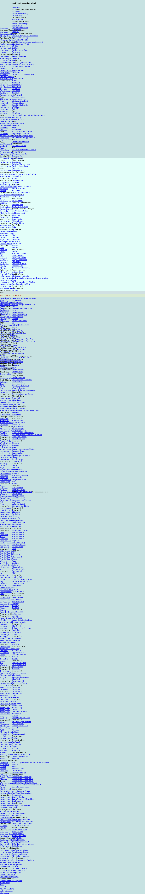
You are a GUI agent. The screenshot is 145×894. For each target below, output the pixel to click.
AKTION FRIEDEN (7, 889)
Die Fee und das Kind (8, 121)
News (2, 885)
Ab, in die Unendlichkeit (9, 213)
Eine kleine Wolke (6, 590)
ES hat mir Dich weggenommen (11, 158)
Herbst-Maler (5, 498)
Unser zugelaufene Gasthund (10, 844)
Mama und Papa (6, 123)
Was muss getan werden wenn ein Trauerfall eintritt (18, 783)
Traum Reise (4, 659)
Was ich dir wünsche (7, 174)
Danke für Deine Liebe (8, 807)
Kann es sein (4, 138)
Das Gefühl (4, 217)
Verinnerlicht (5, 211)
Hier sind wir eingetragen (9, 877)
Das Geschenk (5, 73)
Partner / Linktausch (7, 875)
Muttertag (3, 113)
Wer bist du (4, 445)
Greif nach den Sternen (8, 162)
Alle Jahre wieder (6, 429)
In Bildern (3, 826)
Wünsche (3, 665)
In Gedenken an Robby (8, 846)
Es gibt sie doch (6, 140)
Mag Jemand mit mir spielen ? (11, 864)
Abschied (3, 268)
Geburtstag (4, 832)
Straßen (3, 679)
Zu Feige (3, 636)
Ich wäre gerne (5, 567)
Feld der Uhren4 (6, 559)
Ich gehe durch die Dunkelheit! (11, 85)
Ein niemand (4, 451)
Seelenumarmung (6, 233)
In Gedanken (4, 653)
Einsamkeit (4, 109)
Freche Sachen (5, 822)
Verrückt (3, 677)
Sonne (2, 504)
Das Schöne (4, 264)
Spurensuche (4, 282)
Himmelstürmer (5, 588)
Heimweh (3, 258)
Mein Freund (4, 435)
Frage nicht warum (7, 278)
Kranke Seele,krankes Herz (10, 640)
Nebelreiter (4, 689)
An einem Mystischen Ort (9, 742)
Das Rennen (4, 606)
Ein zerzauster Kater (7, 850)
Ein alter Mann (5, 632)
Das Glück (4, 522)
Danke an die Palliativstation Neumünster (15, 805)
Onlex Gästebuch (6, 891)
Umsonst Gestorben (7, 77)
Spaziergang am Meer (8, 496)
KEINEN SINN (5, 221)
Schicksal (3, 52)
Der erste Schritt (6, 516)
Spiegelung (4, 425)
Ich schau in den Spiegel (9, 87)
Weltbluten (4, 128)
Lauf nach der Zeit (6, 565)
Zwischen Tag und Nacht (9, 185)
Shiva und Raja (5, 852)
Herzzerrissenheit (6, 209)
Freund (2, 655)
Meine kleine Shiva (7, 856)
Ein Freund (4, 235)
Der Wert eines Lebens (8, 231)
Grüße (2, 730)
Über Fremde (5, 647)
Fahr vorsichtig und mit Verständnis (13, 56)
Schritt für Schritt (6, 518)
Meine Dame (4, 421)
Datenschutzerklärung (20, 13)
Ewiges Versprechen (7, 280)
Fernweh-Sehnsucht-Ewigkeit (11, 600)
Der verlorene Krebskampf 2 (10, 801)
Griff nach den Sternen (8, 697)
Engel (2, 467)
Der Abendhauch (6, 144)
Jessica (2, 759)
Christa (2, 252)
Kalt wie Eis (4, 107)
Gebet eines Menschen (8, 704)
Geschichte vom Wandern (9, 520)
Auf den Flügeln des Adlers (10, 512)
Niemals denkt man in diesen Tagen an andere (16, 136)
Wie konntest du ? (6, 860)
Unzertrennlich (5, 474)
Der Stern (3, 584)
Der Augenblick (6, 592)
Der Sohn (3, 69)
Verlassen (3, 250)
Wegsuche (3, 561)
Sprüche (3, 828)
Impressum (16, 11)
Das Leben (4, 535)
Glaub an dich (5, 577)
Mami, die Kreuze (6, 117)
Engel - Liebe (5, 240)
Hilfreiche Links (6, 789)
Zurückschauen (5, 480)
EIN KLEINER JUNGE (8, 64)
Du (1, 573)
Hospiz (2, 787)
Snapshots (3, 105)
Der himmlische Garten (8, 187)
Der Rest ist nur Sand (8, 71)
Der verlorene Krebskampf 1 (10, 799)
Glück (2, 256)
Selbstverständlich (6, 524)
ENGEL (3, 67)
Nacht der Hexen (6, 612)
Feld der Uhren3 (6, 557)
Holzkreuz (4, 488)
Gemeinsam (4, 545)
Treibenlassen (5, 671)
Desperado (4, 539)
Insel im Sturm (5, 508)
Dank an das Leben (7, 683)
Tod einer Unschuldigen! (9, 58)
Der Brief (3, 146)
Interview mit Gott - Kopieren (11, 881)
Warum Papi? (5, 46)
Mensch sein (4, 724)
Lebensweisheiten (6, 818)
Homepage (16, 7)
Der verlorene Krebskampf (9, 797)
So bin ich (3, 752)
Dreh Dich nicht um (7, 284)
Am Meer (3, 433)
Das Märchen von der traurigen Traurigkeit (15, 62)
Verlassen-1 (4, 262)
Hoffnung (3, 624)
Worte (2, 569)
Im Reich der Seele (7, 685)
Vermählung (4, 836)
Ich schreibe (4, 620)
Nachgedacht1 (5, 708)
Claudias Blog (17, 15)
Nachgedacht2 (5, 710)
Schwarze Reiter (6, 604)
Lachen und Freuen (7, 119)
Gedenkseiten (5, 791)
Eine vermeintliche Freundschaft (12, 170)
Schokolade (4, 419)
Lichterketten (5, 866)
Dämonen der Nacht (7, 675)
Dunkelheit (4, 651)
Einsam (2, 722)
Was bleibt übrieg (6, 563)
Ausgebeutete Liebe (7, 500)
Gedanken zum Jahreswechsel (11, 95)
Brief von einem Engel (20, 24)
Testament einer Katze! (8, 862)
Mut (1, 254)
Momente (3, 628)
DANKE (3, 748)
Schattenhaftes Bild (7, 274)
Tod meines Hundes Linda (9, 649)
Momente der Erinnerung (9, 288)
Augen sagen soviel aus (8, 154)
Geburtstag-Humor (7, 834)
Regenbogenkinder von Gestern (11, 470)
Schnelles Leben (6, 441)
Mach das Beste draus (8, 227)
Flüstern (3, 767)
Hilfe (2, 533)
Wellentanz (4, 111)
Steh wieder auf (5, 447)
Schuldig (3, 101)
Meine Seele (4, 150)
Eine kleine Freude (7, 166)
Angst (2, 148)
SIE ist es (3, 203)
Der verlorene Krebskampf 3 (10, 803)
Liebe (2, 248)
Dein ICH (3, 130)
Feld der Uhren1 (6, 553)
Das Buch (3, 718)
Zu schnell (4, 75)
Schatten (3, 610)
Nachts (2, 579)
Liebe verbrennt (6, 276)
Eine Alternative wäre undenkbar (12, 195)
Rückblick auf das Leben (9, 738)
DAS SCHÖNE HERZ (8, 60)
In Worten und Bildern (8, 870)
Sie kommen (4, 765)
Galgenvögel (4, 634)
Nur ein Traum (5, 618)
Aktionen (3, 779)
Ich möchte (4, 134)
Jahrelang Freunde (6, 754)
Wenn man (4, 771)
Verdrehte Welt (5, 225)
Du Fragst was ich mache (9, 602)
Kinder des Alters (6, 543)
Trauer (2, 199)
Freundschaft (5, 816)
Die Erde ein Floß (6, 459)
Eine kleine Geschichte (8, 527)
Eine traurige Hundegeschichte (11, 842)
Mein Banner (5, 883)
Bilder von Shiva (6, 854)
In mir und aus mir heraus (9, 207)
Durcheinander (5, 541)
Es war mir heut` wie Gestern (10, 415)
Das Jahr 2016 (5, 714)
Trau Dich (3, 89)
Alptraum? (4, 478)
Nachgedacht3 (5, 712)
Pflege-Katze (5, 858)
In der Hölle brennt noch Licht (11, 453)
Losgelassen (4, 183)
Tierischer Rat (5, 176)
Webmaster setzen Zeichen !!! (11, 775)
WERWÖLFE (5, 638)
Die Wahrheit (5, 514)
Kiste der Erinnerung (7, 492)
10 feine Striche (5, 99)
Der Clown (4, 93)
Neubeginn (4, 189)
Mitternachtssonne (6, 423)
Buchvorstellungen (7, 793)
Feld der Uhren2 (6, 555)
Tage (2, 663)
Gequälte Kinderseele (8, 48)
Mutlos (2, 537)
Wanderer (3, 494)
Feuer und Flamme (7, 693)
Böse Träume (5, 726)
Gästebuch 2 (4, 893)
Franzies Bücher (6, 244)
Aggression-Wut (6, 673)
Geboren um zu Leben (8, 746)
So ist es (3, 586)
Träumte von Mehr (7, 643)
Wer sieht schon (6, 91)
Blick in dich (4, 695)
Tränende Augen (6, 449)
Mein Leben (4, 197)
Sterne (2, 661)
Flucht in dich (5, 598)
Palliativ (3, 785)
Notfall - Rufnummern (8, 777)
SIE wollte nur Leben (8, 551)
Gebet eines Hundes (7, 457)
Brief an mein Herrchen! (9, 840)
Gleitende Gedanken (7, 732)
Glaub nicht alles (6, 744)
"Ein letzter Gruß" (6, 79)
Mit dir (2, 608)
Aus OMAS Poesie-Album (9, 814)
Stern (2, 716)
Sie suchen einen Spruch (9, 811)
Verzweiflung (5, 728)
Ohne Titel (4, 700)
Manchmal (4, 103)
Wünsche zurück (6, 622)
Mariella (3, 266)
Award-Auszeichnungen (8, 873)
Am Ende (3, 490)
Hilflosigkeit (4, 547)
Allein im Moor (5, 687)
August (2, 486)
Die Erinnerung (5, 201)
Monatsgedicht (17, 19)
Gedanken (3, 237)
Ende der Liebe (5, 286)
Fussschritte (4, 50)
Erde (1, 502)
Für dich (3, 736)
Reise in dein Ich (6, 702)
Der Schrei (4, 763)
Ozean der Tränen (6, 472)
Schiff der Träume (6, 510)
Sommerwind (5, 482)
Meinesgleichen (5, 242)
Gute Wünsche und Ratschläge (11, 820)
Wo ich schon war (6, 443)
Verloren (3, 191)
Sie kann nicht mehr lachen (10, 152)
